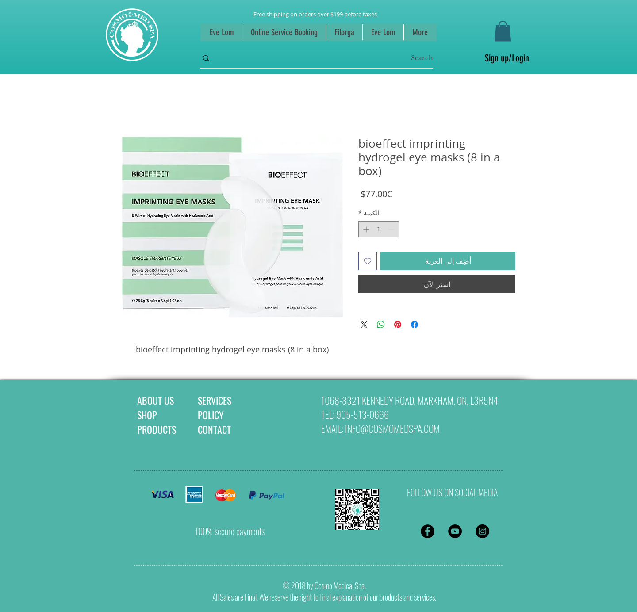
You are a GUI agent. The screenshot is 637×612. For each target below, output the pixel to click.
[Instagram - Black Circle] (482, 531)
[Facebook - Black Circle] (427, 531)
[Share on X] (364, 324)
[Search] (330, 58)
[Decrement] (392, 229)
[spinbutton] (379, 229)
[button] (502, 31)
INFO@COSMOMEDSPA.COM (392, 428)
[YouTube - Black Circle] (455, 531)
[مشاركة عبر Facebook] (414, 324)
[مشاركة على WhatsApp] (381, 324)
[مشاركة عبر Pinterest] (397, 324)
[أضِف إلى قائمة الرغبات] (367, 261)
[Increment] (365, 229)
